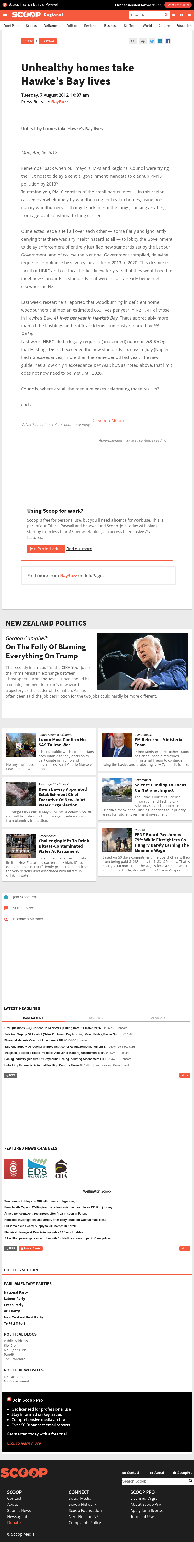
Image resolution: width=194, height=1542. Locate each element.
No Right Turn (15, 1350)
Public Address (16, 1341)
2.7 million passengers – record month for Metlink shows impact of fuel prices (57, 1238)
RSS (10, 1075)
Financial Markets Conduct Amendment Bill (33, 1040)
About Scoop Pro (146, 1504)
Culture (164, 25)
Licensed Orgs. (144, 1498)
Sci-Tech (130, 25)
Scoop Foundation (85, 1510)
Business (110, 25)
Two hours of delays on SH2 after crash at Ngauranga (40, 1201)
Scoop (28, 41)
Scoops (31, 25)
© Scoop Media (20, 1534)
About (12, 1504)
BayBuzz (59, 102)
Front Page (11, 25)
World (147, 25)
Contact (14, 1498)
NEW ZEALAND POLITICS (46, 623)
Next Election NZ (83, 1517)
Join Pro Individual (46, 548)
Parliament (51, 25)
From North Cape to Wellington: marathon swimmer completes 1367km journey (58, 1207)
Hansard (122, 1028)
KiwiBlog (10, 1345)
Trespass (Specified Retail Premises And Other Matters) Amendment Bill (53, 1053)
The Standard (15, 1359)
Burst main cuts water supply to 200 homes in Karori (40, 1226)
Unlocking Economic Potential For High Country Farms (42, 1065)
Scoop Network (82, 1504)
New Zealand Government (112, 1065)
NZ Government (16, 1381)
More (184, 1075)
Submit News (19, 1510)
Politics (71, 25)
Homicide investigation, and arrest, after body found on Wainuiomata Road (55, 1220)
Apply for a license (147, 1510)
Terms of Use (142, 1517)
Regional (90, 25)
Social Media (80, 1498)
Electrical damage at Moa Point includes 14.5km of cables (43, 1232)
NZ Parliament (15, 1376)
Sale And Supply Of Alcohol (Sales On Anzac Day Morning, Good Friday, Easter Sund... (63, 1034)
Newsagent (17, 1517)
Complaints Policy (85, 1523)
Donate (14, 1523)
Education (184, 25)
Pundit (9, 1354)
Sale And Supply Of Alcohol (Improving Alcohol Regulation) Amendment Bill (56, 1046)
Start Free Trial (178, 4)
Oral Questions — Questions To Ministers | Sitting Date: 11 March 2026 (52, 1028)
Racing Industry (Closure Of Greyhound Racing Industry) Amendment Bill (54, 1059)
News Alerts (30, 1248)
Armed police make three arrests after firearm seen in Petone (45, 1213)
